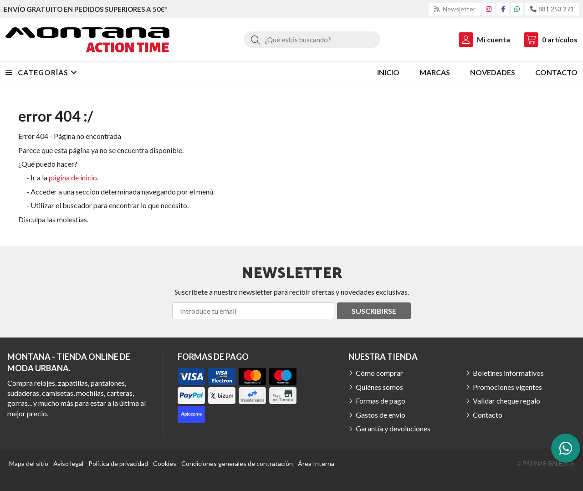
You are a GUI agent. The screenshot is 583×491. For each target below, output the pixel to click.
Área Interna (316, 463)
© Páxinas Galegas (545, 463)
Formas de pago (380, 400)
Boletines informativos (508, 372)
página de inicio (73, 177)
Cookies (164, 463)
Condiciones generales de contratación (237, 463)
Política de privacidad (118, 463)
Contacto (487, 414)
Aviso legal (68, 463)
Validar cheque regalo (506, 400)
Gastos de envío (380, 414)
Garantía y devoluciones (393, 428)
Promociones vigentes (507, 387)
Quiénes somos (379, 387)
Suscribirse (374, 311)
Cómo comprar (379, 372)
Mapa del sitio (28, 463)
